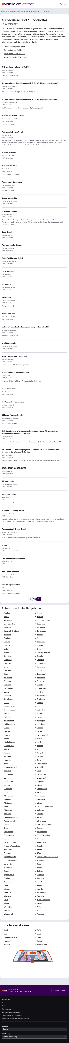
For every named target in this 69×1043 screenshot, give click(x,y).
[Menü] (65, 4)
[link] (25, 327)
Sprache (5, 1026)
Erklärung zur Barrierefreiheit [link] (12, 1015)
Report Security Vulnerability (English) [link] (15, 1018)
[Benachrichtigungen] (61, 4)
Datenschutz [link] (6, 1009)
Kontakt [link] (4, 1006)
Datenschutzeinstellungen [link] (11, 1012)
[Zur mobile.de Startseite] (20, 4)
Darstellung (6, 1034)
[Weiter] (38, 599)
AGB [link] (3, 1003)
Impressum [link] (6, 1000)
